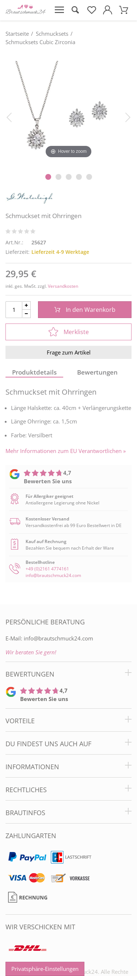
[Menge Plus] (26, 305)
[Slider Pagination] (48, 177)
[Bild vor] (128, 117)
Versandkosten (63, 286)
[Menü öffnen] (59, 10)
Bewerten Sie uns (48, 481)
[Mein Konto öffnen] (107, 10)
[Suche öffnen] (75, 10)
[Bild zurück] (9, 117)
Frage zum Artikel (69, 352)
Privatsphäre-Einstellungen (45, 968)
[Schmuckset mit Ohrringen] (68, 109)
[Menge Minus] (26, 314)
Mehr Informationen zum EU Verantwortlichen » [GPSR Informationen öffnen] (65, 451)
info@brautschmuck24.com (53, 575)
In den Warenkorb (84, 310)
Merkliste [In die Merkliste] (69, 332)
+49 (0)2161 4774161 (47, 569)
